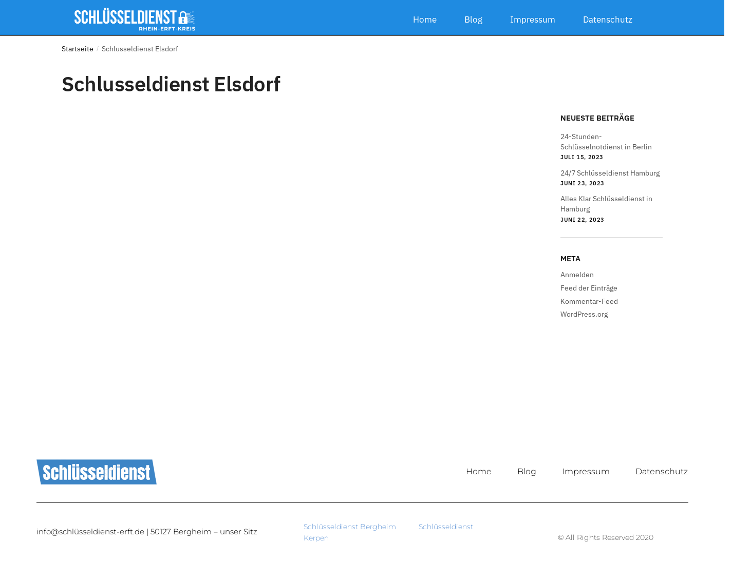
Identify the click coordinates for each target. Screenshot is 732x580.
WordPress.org (584, 314)
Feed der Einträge (588, 288)
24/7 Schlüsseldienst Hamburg (610, 173)
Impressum (532, 19)
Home (425, 19)
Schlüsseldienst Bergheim (361, 526)
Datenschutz (607, 19)
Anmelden (577, 274)
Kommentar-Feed (589, 301)
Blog (473, 19)
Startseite (77, 48)
